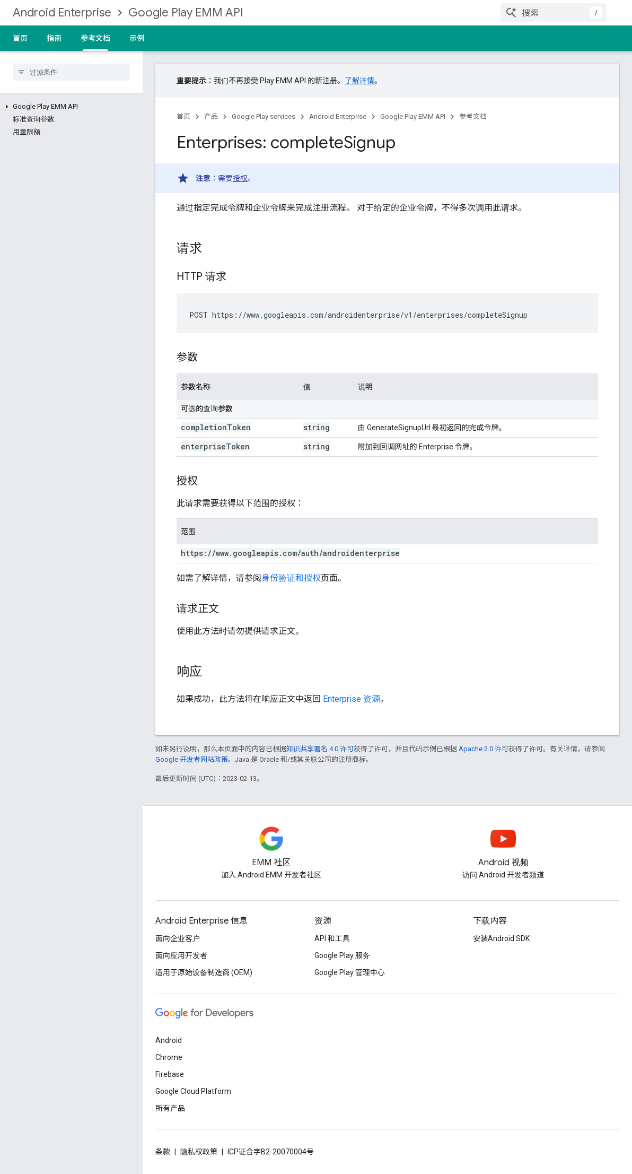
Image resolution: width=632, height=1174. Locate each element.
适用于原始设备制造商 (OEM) (203, 972)
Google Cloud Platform (193, 1091)
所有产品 (170, 1108)
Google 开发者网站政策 (191, 759)
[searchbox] (71, 72)
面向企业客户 (177, 938)
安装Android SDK (501, 938)
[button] (69, 106)
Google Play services (263, 116)
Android (168, 1040)
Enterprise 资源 (351, 699)
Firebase (169, 1074)
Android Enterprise (62, 12)
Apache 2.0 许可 (483, 749)
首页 (20, 38)
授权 (240, 178)
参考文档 (473, 116)
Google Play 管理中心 (349, 972)
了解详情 (359, 80)
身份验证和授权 (291, 578)
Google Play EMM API (185, 12)
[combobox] (554, 12)
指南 (54, 38)
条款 (162, 1151)
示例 (136, 38)
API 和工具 (332, 938)
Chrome (168, 1057)
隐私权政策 (198, 1151)
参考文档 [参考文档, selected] (95, 38)
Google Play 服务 (342, 955)
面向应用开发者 (181, 955)
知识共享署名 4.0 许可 (320, 749)
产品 (211, 116)
